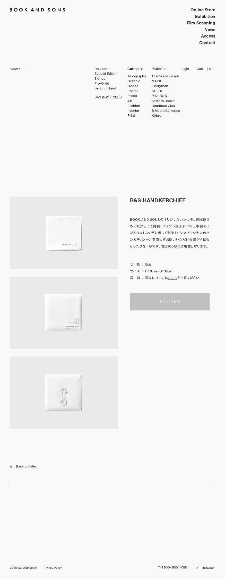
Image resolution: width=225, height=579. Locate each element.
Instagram (208, 567)
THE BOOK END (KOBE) (173, 567)
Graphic (133, 81)
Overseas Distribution (23, 567)
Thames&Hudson (165, 76)
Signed (100, 79)
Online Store (203, 10)
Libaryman (160, 86)
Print (131, 116)
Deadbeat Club (163, 106)
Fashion (133, 106)
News (209, 29)
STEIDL (157, 91)
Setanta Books (163, 101)
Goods (132, 86)
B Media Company (166, 111)
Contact (207, 42)
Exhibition (205, 16)
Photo (132, 96)
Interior (133, 111)
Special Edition (106, 74)
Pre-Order (102, 83)
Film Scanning (201, 23)
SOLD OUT (169, 301)
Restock (101, 69)
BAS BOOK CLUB (108, 97)
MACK (157, 81)
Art (129, 101)
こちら (172, 278)
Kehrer (157, 116)
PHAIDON (159, 96)
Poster (132, 91)
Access (208, 36)
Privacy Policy (53, 567)
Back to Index (23, 466)
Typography (136, 76)
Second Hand (105, 88)
